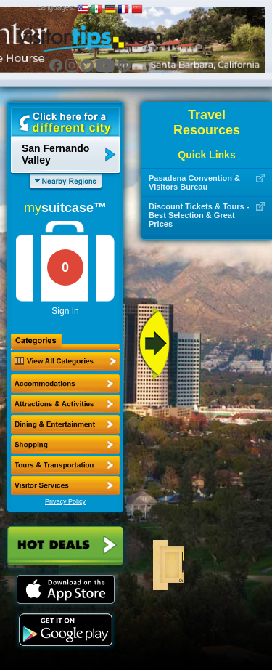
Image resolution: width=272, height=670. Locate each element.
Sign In (64, 311)
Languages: (56, 8)
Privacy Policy (65, 501)
